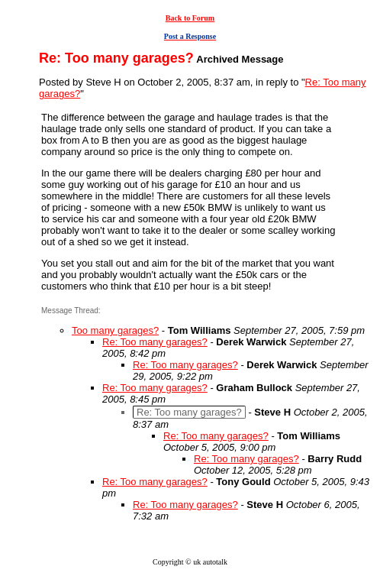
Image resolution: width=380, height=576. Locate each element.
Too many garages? (115, 330)
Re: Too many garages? (155, 342)
